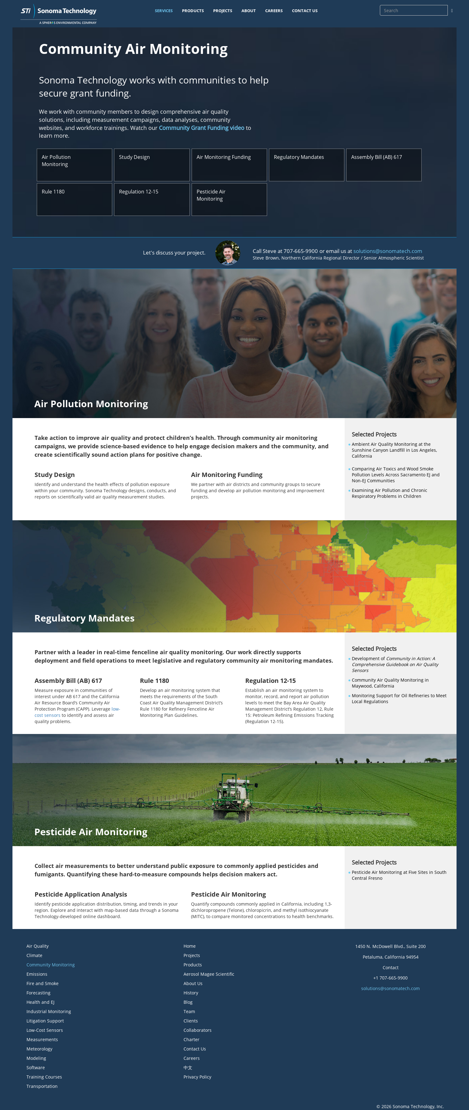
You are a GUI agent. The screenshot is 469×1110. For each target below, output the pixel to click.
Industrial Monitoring (48, 1011)
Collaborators (198, 1030)
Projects (192, 955)
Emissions (36, 974)
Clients (191, 1021)
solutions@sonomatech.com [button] (390, 988)
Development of (395, 664)
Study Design (134, 157)
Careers (192, 1058)
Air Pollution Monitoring (56, 161)
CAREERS (274, 10)
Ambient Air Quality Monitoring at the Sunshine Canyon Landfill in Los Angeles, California (394, 450)
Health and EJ (40, 1002)
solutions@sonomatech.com (387, 251)
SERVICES (164, 10)
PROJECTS (222, 10)
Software (35, 1067)
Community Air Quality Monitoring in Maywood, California (390, 683)
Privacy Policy (197, 1077)
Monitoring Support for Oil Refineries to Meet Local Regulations (399, 698)
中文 (188, 1067)
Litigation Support (45, 1021)
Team (189, 1011)
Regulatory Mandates (299, 157)
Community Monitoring (50, 965)
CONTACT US (305, 10)
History (191, 993)
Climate (34, 955)
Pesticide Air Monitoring (211, 195)
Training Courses (44, 1077)
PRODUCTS (193, 10)
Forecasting (38, 993)
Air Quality (37, 946)
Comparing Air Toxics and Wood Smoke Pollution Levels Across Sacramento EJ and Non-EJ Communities (396, 475)
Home (190, 946)
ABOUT (249, 10)
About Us (193, 983)
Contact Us (195, 1049)
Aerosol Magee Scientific (209, 974)
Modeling (36, 1058)
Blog (188, 1002)
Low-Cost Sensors (44, 1030)
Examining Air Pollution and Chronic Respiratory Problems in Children (389, 493)
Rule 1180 (53, 191)
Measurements (42, 1039)
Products (193, 965)
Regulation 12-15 (138, 191)
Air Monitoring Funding (224, 157)
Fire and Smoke (42, 983)
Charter (191, 1039)
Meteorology (39, 1049)
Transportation (42, 1086)
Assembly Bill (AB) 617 (376, 157)
